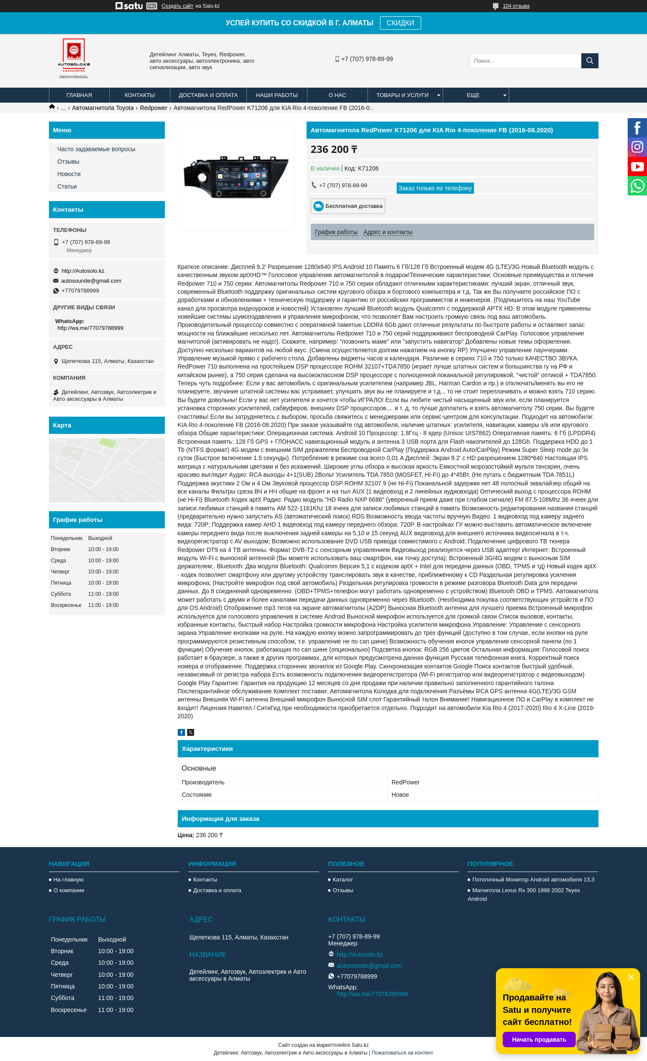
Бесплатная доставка (354, 206)
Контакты (140, 95)
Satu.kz (360, 1045)
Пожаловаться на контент (402, 1053)
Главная (79, 95)
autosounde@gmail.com (91, 280)
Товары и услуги (403, 95)
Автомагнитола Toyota (103, 107)
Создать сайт (178, 6)
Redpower (153, 107)
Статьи (67, 186)
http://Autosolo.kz (83, 271)
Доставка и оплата (208, 95)
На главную (69, 879)
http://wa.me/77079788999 (91, 328)
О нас (337, 95)
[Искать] (589, 60)
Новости (69, 174)
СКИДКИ (400, 23)
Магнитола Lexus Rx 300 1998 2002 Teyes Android (524, 894)
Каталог (343, 879)
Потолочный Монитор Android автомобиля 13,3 (533, 879)
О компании (69, 890)
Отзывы (68, 161)
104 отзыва (516, 6)
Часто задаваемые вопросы (97, 149)
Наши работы (277, 95)
